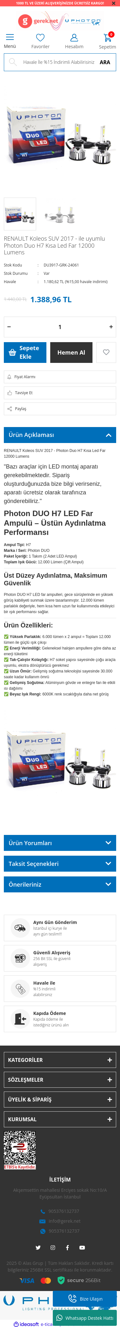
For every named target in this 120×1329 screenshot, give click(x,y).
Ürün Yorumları (30, 843)
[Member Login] (74, 42)
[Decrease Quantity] (9, 327)
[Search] (60, 62)
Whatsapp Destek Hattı (85, 1317)
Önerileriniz (25, 884)
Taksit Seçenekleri (34, 863)
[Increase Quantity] (111, 327)
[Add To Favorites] (106, 352)
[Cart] (107, 42)
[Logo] (60, 20)
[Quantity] (60, 327)
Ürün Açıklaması (31, 435)
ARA (105, 62)
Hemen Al (71, 352)
